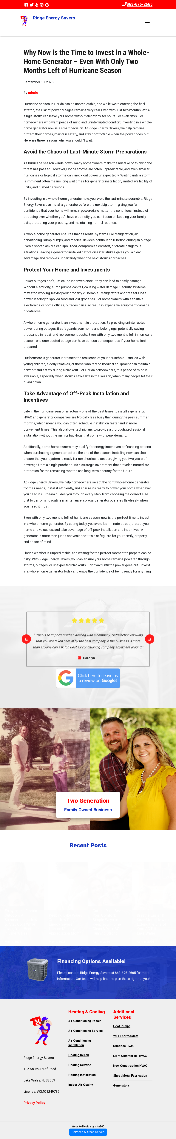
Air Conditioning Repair (84, 1021)
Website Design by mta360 (88, 1126)
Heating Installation (82, 1075)
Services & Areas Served (88, 1132)
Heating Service (79, 1065)
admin (33, 93)
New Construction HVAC (130, 1065)
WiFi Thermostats (125, 1036)
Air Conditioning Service (85, 1031)
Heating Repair (78, 1055)
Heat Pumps (121, 1026)
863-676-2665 (137, 4)
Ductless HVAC (123, 1046)
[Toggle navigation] (147, 22)
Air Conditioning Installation (79, 1043)
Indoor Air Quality (80, 1085)
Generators (121, 1085)
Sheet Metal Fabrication (130, 1075)
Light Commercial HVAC (130, 1056)
